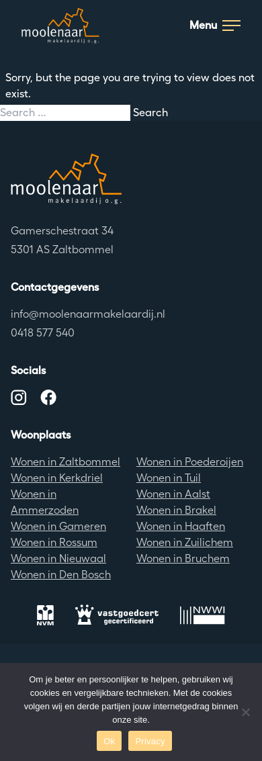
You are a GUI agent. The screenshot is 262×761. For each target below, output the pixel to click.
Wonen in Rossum (54, 542)
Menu (215, 25)
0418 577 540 (43, 332)
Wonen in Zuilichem (184, 542)
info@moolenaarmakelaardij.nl (88, 314)
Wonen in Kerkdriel (57, 478)
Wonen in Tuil (168, 478)
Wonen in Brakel (176, 510)
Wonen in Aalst (173, 494)
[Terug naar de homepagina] (131, 178)
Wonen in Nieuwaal (58, 558)
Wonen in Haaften (180, 526)
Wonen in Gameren (58, 526)
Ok (109, 741)
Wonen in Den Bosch (61, 574)
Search (150, 112)
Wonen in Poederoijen (189, 461)
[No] (245, 712)
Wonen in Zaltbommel (65, 461)
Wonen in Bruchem (183, 558)
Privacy (150, 741)
